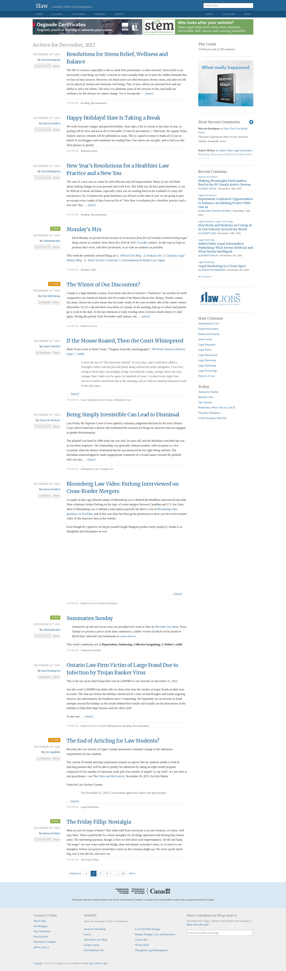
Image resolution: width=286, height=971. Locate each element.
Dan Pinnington (50, 59)
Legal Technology (224, 221)
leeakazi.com (154, 255)
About (210, 14)
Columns (57, 14)
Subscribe (229, 14)
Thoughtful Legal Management (151, 950)
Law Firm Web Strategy (147, 929)
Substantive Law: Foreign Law (97, 468)
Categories (79, 14)
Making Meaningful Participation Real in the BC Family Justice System (224, 183)
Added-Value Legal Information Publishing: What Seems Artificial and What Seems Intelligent (225, 247)
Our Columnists (42, 931)
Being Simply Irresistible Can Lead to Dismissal (123, 414)
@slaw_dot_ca (41, 947)
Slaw (42, 6)
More (247, 14)
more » (223, 141)
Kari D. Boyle (209, 188)
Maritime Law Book (166, 626)
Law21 (87, 934)
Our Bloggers (41, 926)
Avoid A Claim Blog (94, 929)
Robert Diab (208, 233)
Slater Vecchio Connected (103, 260)
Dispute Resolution (208, 176)
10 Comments (43, 352)
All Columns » (205, 276)
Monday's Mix (206, 397)
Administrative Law (208, 323)
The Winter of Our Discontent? (103, 284)
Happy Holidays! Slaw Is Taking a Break (114, 118)
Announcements (89, 150)
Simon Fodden (51, 123)
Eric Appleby (52, 752)
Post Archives (41, 936)
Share (56, 66)
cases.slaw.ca (128, 636)
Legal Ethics (204, 349)
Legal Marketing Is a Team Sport (222, 266)
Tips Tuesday (205, 402)
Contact (119, 14)
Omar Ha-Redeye (49, 420)
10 (122, 873)
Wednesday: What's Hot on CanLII (216, 407)
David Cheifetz (51, 346)
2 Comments (43, 758)
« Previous (74, 873)
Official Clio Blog (130, 255)
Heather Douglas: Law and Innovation (155, 934)
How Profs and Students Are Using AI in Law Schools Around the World (225, 227)
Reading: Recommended (94, 103)
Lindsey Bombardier (213, 269)
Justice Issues (105, 399)
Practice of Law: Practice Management (101, 725)
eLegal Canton (91, 944)
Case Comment (89, 399)
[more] (149, 93)
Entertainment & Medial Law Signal (143, 260)
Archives (100, 14)
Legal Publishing (89, 806)
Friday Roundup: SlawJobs (212, 418)
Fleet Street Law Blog (95, 939)
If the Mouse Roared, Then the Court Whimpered (125, 341)
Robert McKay (209, 255)
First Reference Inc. (94, 950)
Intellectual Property (209, 334)
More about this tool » (198, 924)
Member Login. (101, 963)
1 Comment (44, 302)
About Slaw (40, 920)
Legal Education (206, 221)
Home (38, 14)
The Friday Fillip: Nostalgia (99, 822)
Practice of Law (89, 326)
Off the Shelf (142, 944)
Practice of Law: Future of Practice (99, 603)
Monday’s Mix (84, 229)
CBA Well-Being (51, 296)
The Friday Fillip (89, 859)
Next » (132, 873)
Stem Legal (89, 963)
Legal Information (207, 195)
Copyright (38, 963)
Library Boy (141, 939)
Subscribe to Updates (45, 941)
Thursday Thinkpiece (209, 412)
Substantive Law (122, 399)
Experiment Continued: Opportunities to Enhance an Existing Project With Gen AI (225, 203)
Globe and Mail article (110, 776)
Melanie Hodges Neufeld (216, 210)
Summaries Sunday (90, 618)
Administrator (51, 240)
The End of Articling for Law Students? (113, 741)
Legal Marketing (206, 262)
